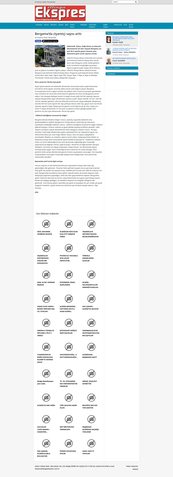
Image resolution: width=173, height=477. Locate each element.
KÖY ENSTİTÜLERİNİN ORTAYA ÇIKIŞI (123, 58)
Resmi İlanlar (131, 26)
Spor (66, 25)
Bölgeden (84, 25)
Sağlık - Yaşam (105, 26)
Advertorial (118, 25)
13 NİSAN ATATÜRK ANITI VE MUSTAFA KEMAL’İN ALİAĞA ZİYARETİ (124, 49)
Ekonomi (54, 25)
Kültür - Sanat (72, 26)
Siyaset (60, 25)
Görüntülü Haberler (92, 26)
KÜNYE (135, 469)
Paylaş (38, 41)
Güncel (46, 25)
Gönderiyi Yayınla (50, 41)
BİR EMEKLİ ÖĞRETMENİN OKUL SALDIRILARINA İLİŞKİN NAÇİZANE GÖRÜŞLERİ (123, 38)
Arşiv (125, 25)
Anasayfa (39, 25)
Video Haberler (132, 466)
